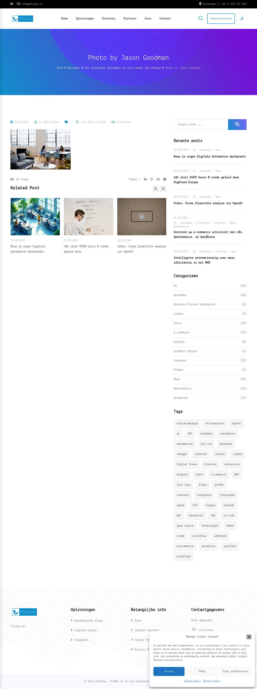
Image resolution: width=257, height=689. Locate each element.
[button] (249, 637)
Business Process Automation (195, 304)
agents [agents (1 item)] (236, 423)
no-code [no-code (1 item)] (228, 515)
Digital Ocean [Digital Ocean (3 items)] (187, 464)
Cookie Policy (192, 681)
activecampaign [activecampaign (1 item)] (187, 423)
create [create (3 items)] (237, 454)
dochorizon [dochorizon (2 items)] (232, 464)
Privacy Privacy (146, 649)
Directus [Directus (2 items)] (210, 464)
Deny (202, 671)
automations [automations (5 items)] (185, 443)
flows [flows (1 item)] (203, 484)
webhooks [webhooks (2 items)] (220, 536)
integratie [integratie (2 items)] (204, 495)
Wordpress (181, 398)
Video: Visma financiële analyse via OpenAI (208, 203)
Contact (165, 18)
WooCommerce (182, 226)
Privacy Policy (212, 681)
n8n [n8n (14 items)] (213, 515)
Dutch (178, 323)
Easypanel (81, 640)
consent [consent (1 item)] (220, 454)
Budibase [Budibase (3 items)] (226, 443)
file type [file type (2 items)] (184, 484)
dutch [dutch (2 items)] (199, 474)
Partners (130, 18)
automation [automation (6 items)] (227, 433)
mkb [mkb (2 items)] (179, 515)
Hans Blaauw (51, 122)
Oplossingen (85, 18)
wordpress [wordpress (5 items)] (209, 546)
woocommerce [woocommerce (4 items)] (185, 546)
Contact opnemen (147, 630)
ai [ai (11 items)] (178, 433)
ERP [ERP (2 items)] (236, 474)
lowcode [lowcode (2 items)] (228, 505)
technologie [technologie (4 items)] (210, 525)
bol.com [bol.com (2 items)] (206, 443)
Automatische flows (88, 620)
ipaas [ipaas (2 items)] (180, 505)
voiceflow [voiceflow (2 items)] (199, 536)
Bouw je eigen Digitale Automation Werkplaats (210, 156)
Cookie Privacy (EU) (150, 640)
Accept (168, 671)
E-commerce (203, 222)
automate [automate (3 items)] (206, 433)
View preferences (235, 671)
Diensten (108, 18)
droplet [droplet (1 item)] (182, 474)
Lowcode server (85, 630)
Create (178, 314)
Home (64, 18)
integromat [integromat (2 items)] (227, 495)
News (218, 150)
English (179, 342)
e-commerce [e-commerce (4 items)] (218, 474)
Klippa (178, 369)
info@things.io (32, 4)
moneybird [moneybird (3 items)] (196, 515)
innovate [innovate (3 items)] (183, 495)
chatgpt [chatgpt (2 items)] (182, 454)
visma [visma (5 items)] (180, 536)
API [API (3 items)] (190, 433)
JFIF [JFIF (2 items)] (195, 505)
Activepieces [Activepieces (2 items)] (215, 423)
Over (148, 18)
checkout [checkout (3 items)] (201, 454)
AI (194, 150)
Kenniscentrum (221, 18)
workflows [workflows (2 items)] (184, 556)
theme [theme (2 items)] (230, 525)
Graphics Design (185, 351)
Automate (205, 150)
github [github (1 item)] (219, 484)
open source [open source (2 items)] (185, 525)
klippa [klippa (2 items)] (210, 505)
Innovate (220, 222)
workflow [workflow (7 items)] (230, 546)
